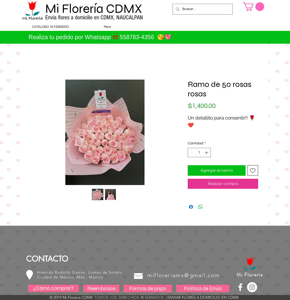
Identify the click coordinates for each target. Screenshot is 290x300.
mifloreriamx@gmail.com (183, 275)
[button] (253, 6)
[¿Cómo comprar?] (53, 288)
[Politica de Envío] (202, 288)
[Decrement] (191, 152)
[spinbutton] (199, 152)
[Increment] (207, 152)
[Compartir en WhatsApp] (201, 207)
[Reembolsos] (101, 288)
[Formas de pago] (147, 288)
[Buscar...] (202, 9)
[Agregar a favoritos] (253, 170)
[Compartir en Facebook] (191, 207)
